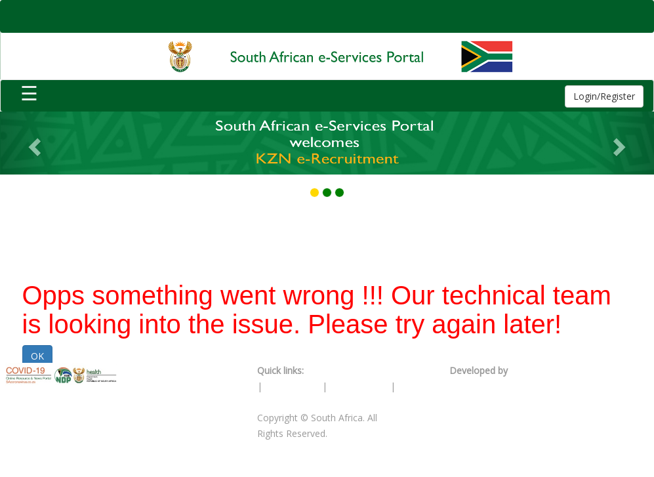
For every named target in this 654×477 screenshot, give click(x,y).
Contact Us (280, 402)
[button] (33, 143)
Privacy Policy (360, 386)
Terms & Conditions (349, 370)
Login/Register (604, 96)
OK (37, 356)
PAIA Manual (292, 386)
